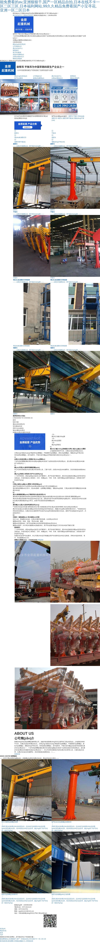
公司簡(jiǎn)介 (17, 46)
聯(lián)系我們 (28, 15)
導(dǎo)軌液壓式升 (31, 136)
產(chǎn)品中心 (18, 15)
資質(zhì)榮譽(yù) (18, 54)
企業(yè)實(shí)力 (18, 56)
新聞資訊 (16, 50)
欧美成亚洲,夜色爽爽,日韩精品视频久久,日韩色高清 (16, 941)
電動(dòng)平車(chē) (69, 140)
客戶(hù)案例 (17, 52)
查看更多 (40, 540)
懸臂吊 (71, 116)
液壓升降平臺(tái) (68, 118)
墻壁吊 (60, 118)
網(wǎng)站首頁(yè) (19, 44)
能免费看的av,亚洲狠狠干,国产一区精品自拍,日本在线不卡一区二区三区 (23, 939)
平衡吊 (75, 116)
